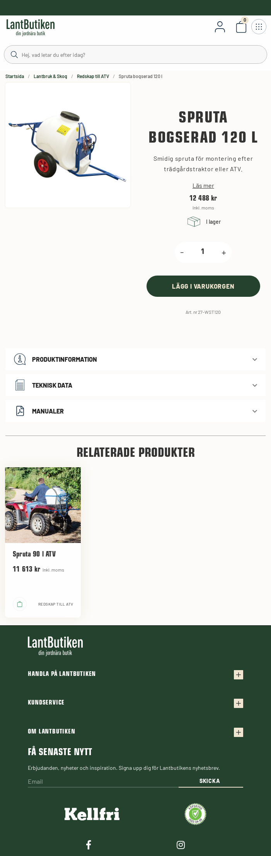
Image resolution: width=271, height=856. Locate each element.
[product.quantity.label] (203, 252)
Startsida (14, 76)
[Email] (103, 782)
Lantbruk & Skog (50, 76)
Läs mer (203, 185)
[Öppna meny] (258, 26)
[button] (135, 359)
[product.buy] (203, 286)
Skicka (209, 781)
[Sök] (135, 54)
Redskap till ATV (93, 76)
